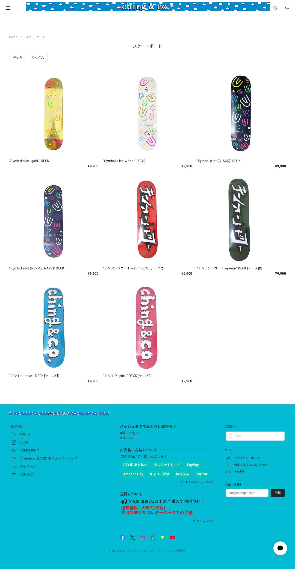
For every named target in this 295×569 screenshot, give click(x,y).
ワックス (38, 57)
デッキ (17, 57)
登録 (278, 493)
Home (13, 37)
